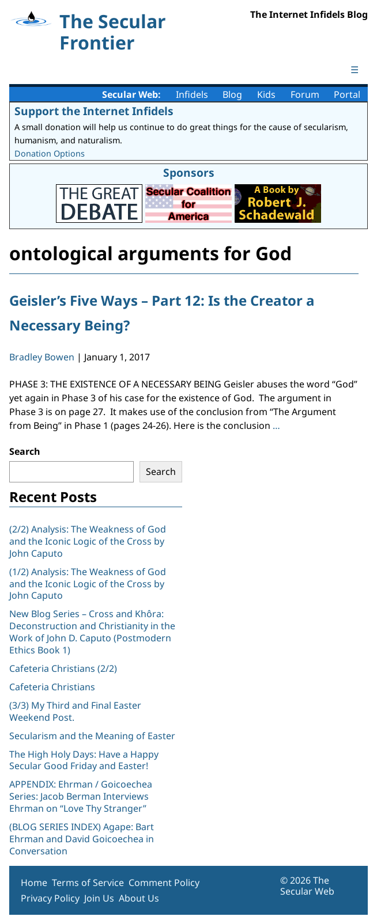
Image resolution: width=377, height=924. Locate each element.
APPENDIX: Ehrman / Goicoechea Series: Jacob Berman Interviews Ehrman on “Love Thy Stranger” (80, 796)
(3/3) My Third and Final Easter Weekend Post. (75, 711)
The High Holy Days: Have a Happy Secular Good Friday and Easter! (84, 760)
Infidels (192, 94)
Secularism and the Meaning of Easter (92, 735)
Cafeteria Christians (52, 686)
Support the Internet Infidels (94, 111)
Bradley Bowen (41, 357)
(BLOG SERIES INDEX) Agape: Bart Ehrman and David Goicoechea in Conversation (81, 838)
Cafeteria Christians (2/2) (63, 668)
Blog (232, 94)
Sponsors (188, 172)
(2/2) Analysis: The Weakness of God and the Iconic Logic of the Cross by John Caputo (87, 541)
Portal (347, 94)
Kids (266, 94)
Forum (305, 94)
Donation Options (49, 153)
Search (24, 451)
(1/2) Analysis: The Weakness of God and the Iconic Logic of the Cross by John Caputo (87, 583)
